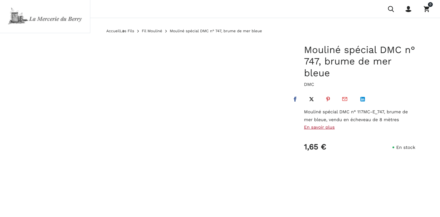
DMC (309, 84)
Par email (345, 99)
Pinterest (328, 99)
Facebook (295, 99)
